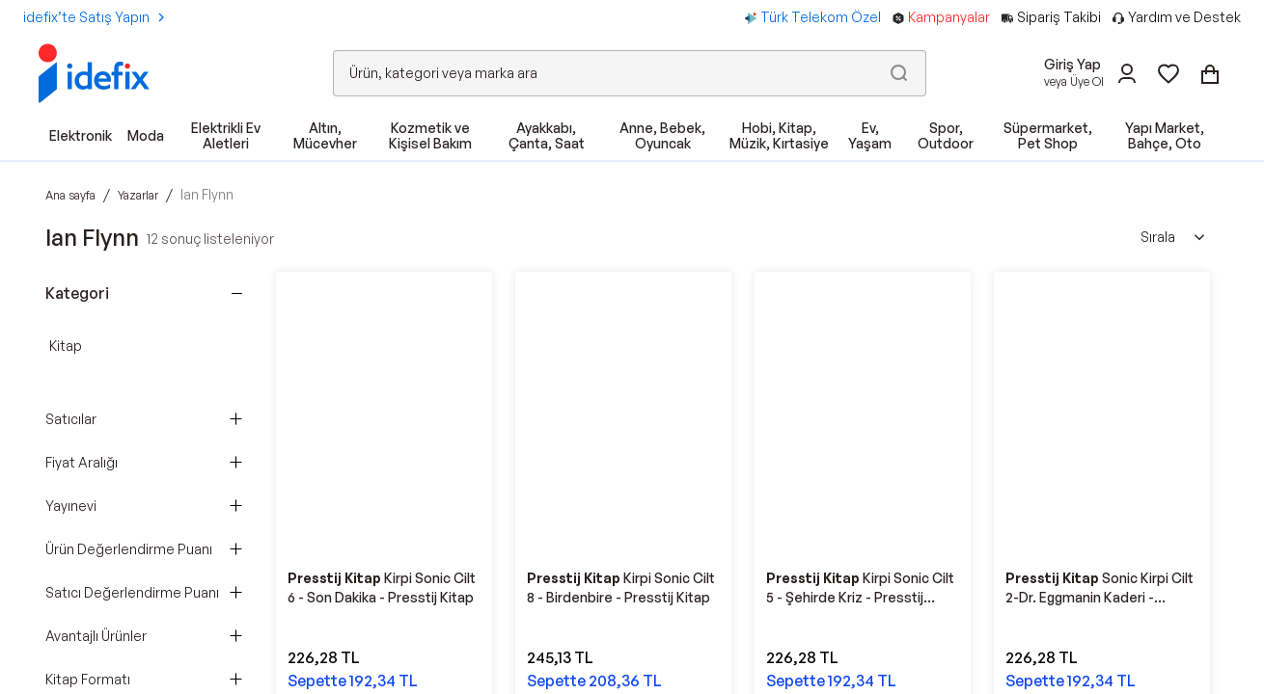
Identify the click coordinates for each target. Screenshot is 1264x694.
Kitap (65, 345)
